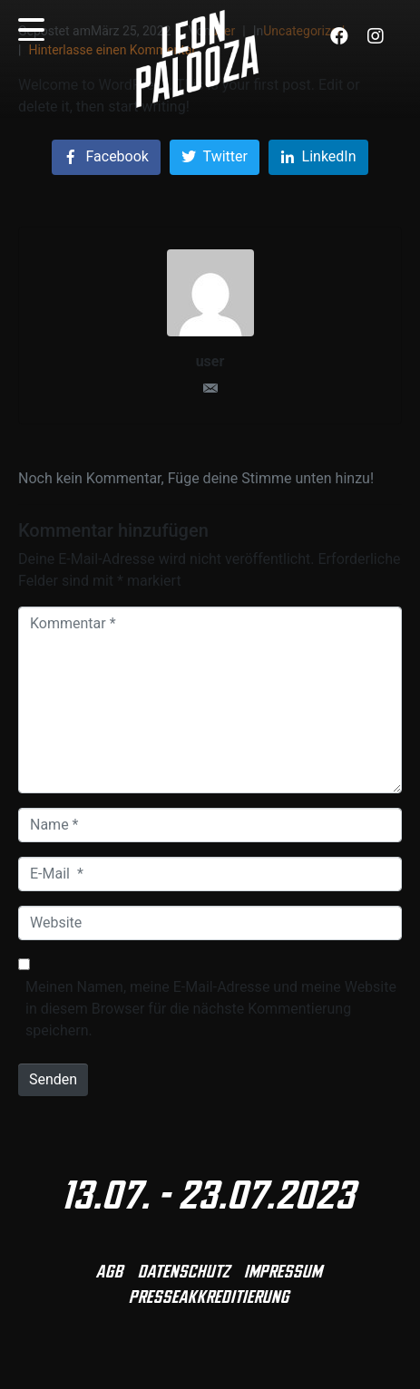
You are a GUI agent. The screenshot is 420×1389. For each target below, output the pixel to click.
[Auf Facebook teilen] (106, 157)
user (210, 361)
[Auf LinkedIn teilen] (318, 157)
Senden (53, 1079)
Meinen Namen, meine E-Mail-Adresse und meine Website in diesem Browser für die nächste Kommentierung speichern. (210, 1008)
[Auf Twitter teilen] (214, 157)
